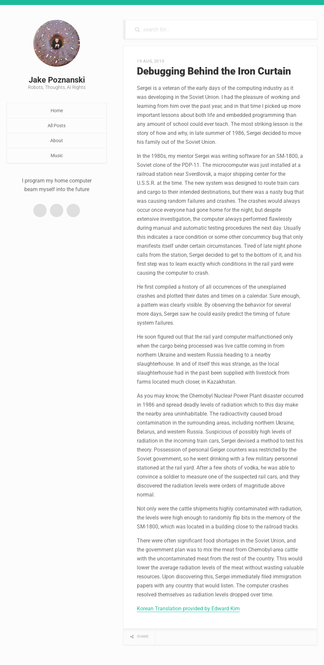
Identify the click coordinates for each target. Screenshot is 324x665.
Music (57, 155)
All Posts (57, 125)
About (56, 140)
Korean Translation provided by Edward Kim (188, 608)
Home (57, 110)
